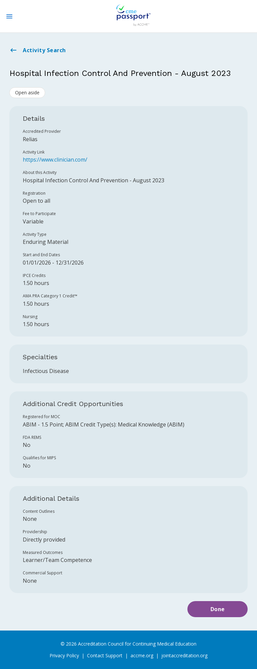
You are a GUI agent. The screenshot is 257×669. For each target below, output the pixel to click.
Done (217, 609)
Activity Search (37, 50)
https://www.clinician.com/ (55, 159)
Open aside (27, 92)
